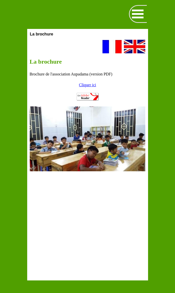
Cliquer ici (87, 85)
